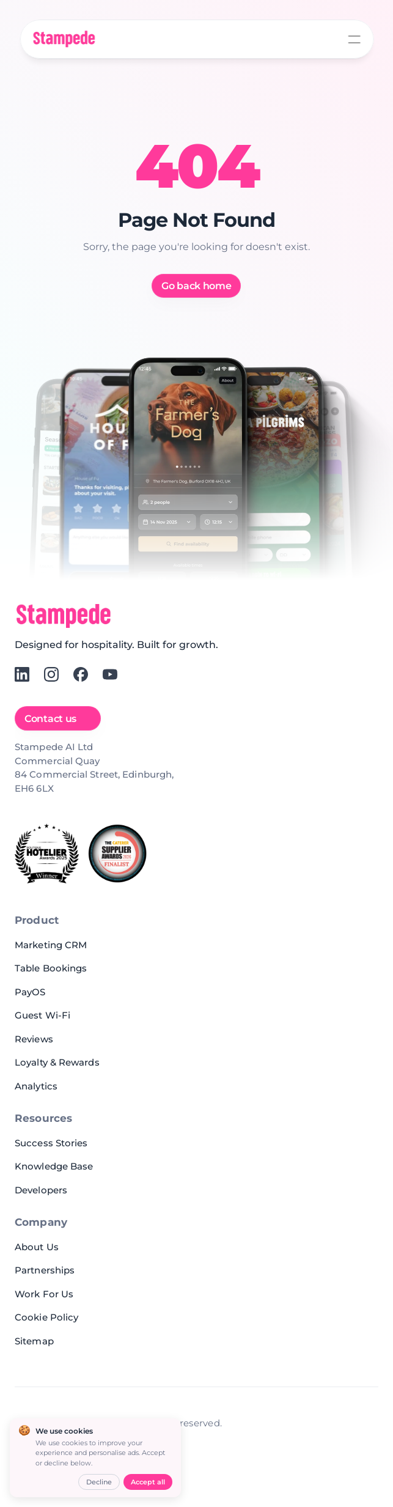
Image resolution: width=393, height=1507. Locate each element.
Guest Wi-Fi (42, 1015)
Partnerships (45, 1270)
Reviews (34, 1039)
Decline (99, 1482)
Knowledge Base (54, 1166)
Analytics (36, 1086)
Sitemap (34, 1341)
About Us (37, 1247)
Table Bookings (51, 968)
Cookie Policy (46, 1317)
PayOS (30, 992)
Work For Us (44, 1294)
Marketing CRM (51, 945)
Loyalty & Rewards (57, 1062)
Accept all (148, 1482)
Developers (41, 1190)
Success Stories (51, 1143)
